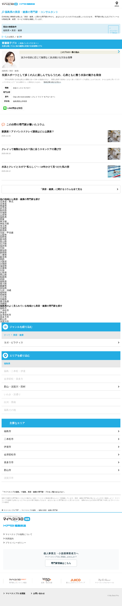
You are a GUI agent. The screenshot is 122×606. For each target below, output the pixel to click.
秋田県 (3, 210)
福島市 (7, 431)
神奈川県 (4, 223)
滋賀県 (3, 266)
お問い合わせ (39, 593)
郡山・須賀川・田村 (14, 386)
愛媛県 (3, 286)
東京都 (3, 221)
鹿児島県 (4, 301)
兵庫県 (3, 268)
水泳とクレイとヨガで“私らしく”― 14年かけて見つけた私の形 (35, 166)
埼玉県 (3, 226)
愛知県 (3, 250)
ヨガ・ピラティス (13, 342)
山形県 (3, 214)
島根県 (3, 277)
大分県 (3, 297)
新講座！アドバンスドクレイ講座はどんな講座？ (28, 131)
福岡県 (3, 292)
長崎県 (3, 294)
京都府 (3, 263)
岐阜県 (3, 257)
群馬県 (3, 230)
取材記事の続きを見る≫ (52, 82)
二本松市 (9, 439)
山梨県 (3, 234)
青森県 (3, 206)
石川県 (3, 243)
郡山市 (3, 319)
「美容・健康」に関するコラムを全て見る (61, 189)
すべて (7, 335)
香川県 (3, 283)
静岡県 (3, 252)
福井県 (3, 246)
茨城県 (3, 228)
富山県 (3, 241)
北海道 (3, 203)
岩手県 (3, 208)
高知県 (3, 288)
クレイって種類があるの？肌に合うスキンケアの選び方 (31, 149)
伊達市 (7, 446)
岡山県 (3, 274)
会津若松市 (10, 454)
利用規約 (9, 538)
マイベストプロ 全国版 (15, 593)
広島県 (3, 272)
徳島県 (3, 281)
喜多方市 (9, 462)
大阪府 (3, 261)
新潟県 (3, 239)
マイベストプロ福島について (18, 534)
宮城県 (3, 212)
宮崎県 (3, 299)
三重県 (3, 254)
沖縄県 (3, 303)
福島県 (3, 217)
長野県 (3, 237)
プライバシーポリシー (15, 543)
